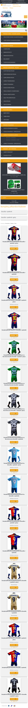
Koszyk (4, 4)
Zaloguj (11, 8)
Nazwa (12, 223)
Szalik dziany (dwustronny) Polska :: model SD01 (14, 175)
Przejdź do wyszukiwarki (7, 2)
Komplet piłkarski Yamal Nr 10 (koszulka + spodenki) (14, 330)
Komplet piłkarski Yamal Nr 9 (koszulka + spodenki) (14, 667)
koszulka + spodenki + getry (8, 217)
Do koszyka (13, 248)
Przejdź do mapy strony (21, 2)
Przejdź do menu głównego (7, 0)
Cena (15, 223)
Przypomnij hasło (17, 6)
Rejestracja (5, 8)
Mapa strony (16, 4)
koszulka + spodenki (6, 211)
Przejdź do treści (21, 0)
